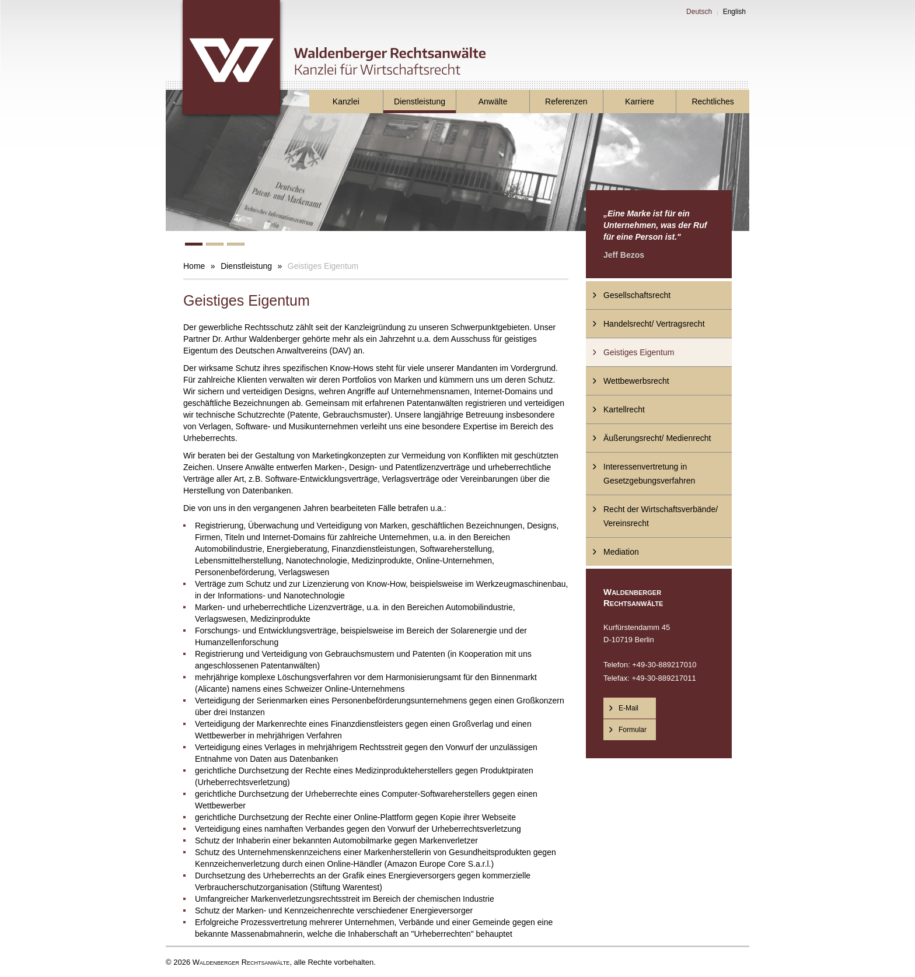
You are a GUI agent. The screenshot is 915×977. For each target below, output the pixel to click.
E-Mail (628, 708)
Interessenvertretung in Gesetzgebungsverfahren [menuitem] (649, 473)
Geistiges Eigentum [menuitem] (638, 352)
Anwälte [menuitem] (493, 101)
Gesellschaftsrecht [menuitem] (636, 295)
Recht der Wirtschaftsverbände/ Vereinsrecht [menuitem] (660, 516)
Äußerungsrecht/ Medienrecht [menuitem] (657, 438)
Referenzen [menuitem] (566, 101)
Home (194, 266)
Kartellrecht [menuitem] (624, 409)
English (734, 12)
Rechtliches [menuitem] (713, 101)
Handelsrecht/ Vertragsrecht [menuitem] (654, 323)
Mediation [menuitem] (621, 551)
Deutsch (699, 12)
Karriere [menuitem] (639, 101)
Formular (633, 730)
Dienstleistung (246, 266)
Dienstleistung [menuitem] (419, 101)
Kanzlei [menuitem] (346, 101)
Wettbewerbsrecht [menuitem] (636, 381)
